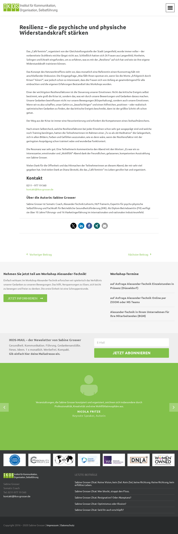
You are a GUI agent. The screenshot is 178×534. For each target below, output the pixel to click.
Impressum (53, 525)
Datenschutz (67, 525)
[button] (170, 7)
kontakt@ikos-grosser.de (39, 189)
